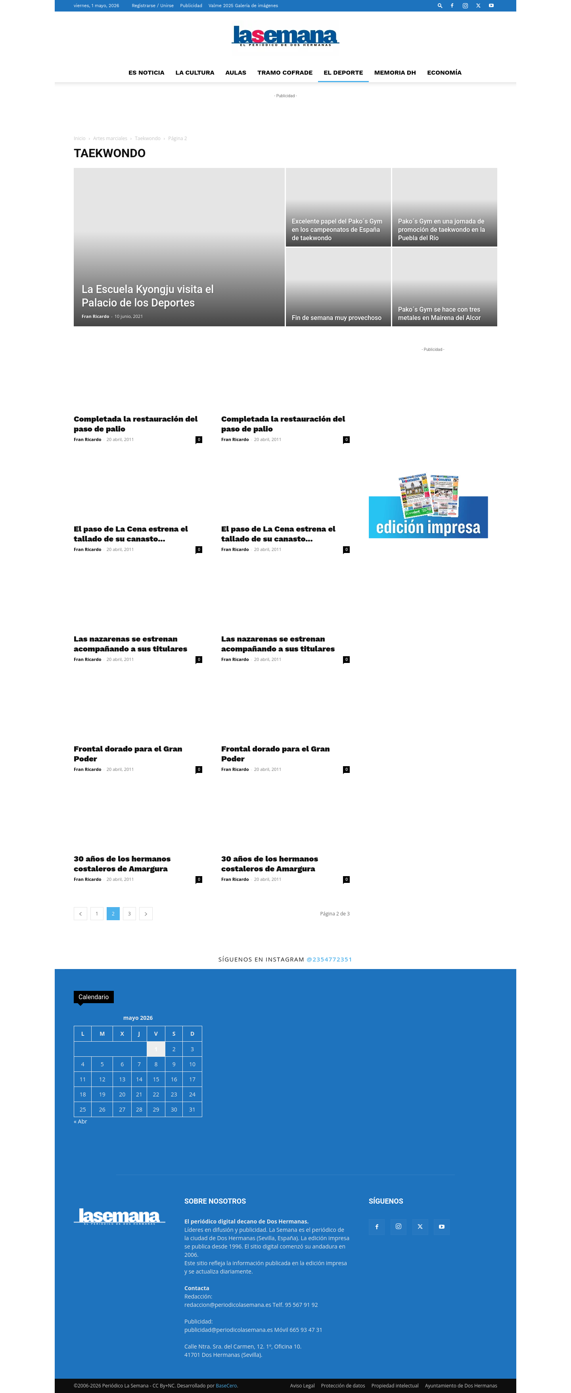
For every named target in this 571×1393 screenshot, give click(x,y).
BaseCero (226, 1385)
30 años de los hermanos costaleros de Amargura (122, 863)
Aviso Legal (302, 1385)
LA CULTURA (195, 72)
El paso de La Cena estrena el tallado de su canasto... (131, 533)
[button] (440, 5)
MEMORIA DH (395, 72)
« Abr (80, 1121)
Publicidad (191, 5)
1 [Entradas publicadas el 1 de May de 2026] (155, 1049)
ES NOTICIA (146, 72)
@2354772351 (330, 959)
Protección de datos (343, 1385)
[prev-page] (80, 913)
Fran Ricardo (95, 316)
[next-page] (146, 913)
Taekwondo (148, 138)
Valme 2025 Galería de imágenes (243, 5)
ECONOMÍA (444, 72)
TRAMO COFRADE (284, 72)
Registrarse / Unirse (153, 5)
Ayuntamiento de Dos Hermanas (461, 1385)
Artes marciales (110, 138)
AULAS (236, 72)
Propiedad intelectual (395, 1385)
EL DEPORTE (343, 72)
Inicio (80, 138)
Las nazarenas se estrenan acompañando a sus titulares (130, 643)
